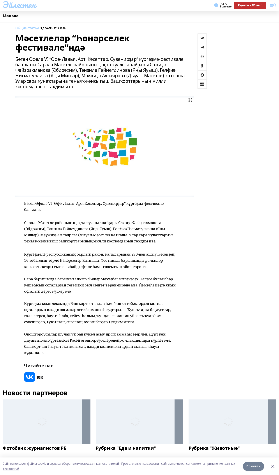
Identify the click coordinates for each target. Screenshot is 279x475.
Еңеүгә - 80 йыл (250, 5)
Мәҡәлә (10, 16)
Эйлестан (19, 4)
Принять (253, 466)
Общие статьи (27, 28)
